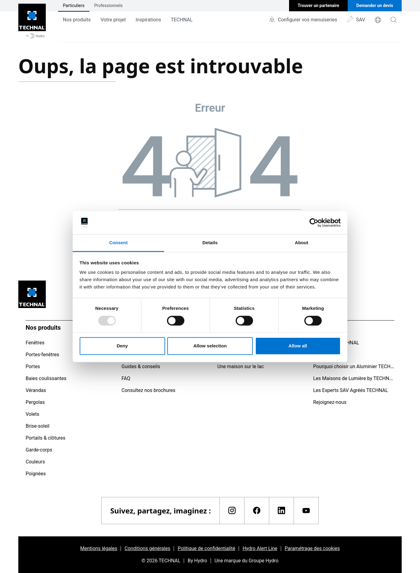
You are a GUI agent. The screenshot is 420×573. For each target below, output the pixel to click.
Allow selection (209, 346)
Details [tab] (210, 242)
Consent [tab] (118, 242)
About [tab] (301, 242)
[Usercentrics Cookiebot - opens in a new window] (314, 222)
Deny (122, 346)
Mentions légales (98, 548)
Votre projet (113, 20)
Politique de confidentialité (206, 548)
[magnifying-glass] (394, 19)
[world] (378, 19)
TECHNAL (182, 20)
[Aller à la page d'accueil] (32, 21)
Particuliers (74, 5)
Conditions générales (147, 548)
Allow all (297, 346)
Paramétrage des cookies (312, 548)
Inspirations (148, 20)
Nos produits (77, 20)
